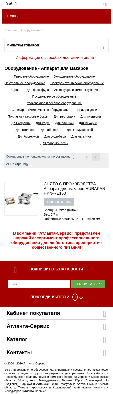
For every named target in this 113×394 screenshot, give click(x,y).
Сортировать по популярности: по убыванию (40, 157)
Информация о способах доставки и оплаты (56, 57)
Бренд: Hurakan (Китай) (60, 210)
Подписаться (88, 284)
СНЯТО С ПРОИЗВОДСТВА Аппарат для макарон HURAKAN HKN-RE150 (74, 189)
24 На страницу (19, 164)
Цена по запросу (59, 202)
